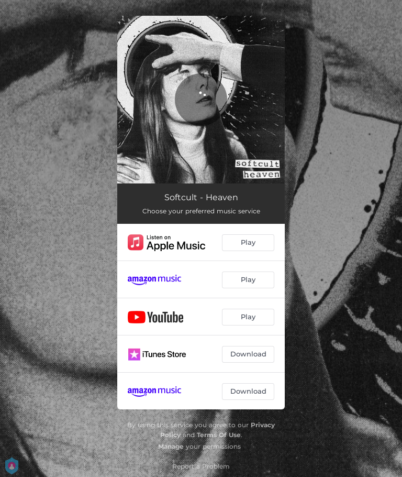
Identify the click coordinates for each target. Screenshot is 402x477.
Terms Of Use (219, 435)
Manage (171, 446)
